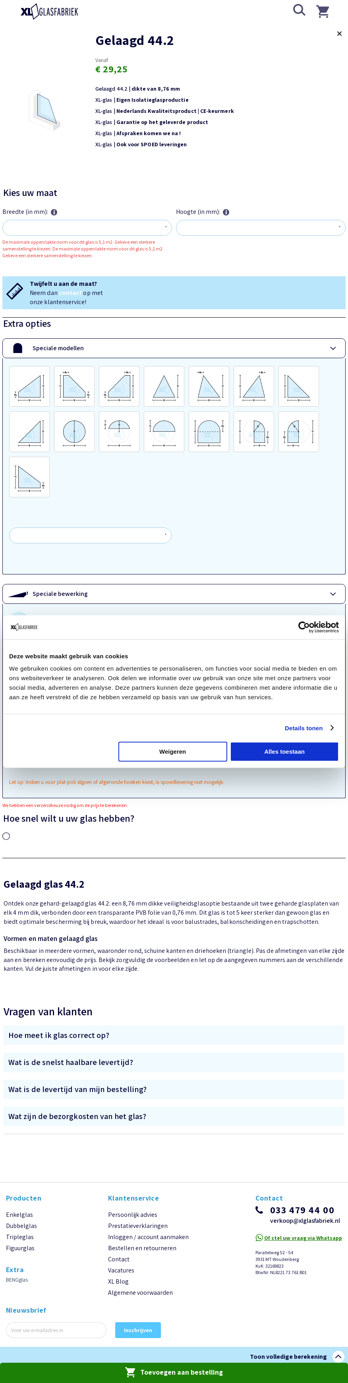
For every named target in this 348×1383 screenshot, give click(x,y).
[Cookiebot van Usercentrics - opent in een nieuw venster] (304, 627)
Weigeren (172, 751)
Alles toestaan (284, 751)
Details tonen (304, 727)
